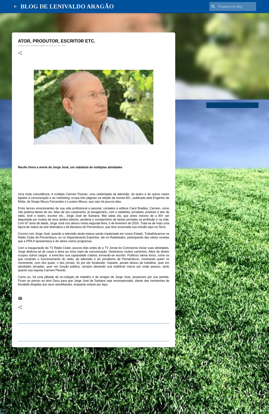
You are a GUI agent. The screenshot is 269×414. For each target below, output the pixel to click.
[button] (20, 53)
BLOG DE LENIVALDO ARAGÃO (67, 6)
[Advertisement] (93, 379)
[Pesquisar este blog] (236, 6)
